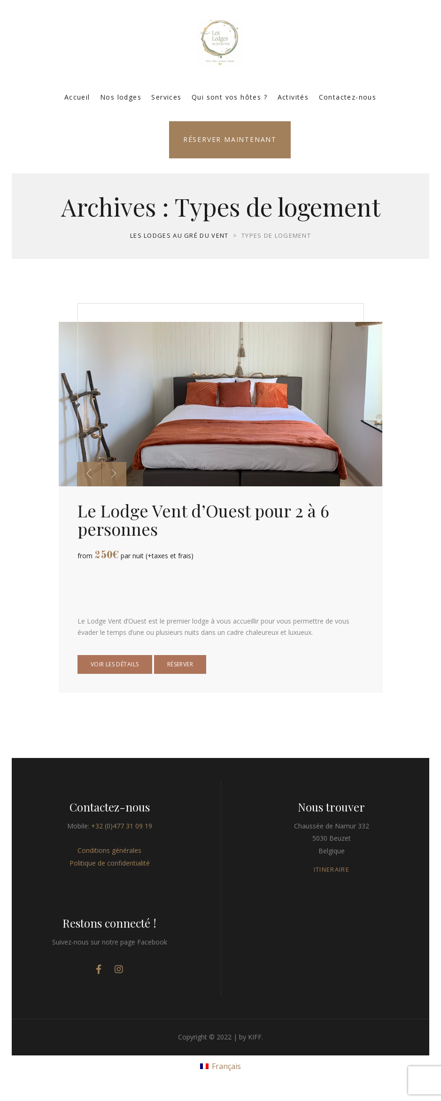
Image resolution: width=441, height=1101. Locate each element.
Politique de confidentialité (110, 863)
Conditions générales (109, 850)
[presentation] (89, 474)
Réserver (180, 664)
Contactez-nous (348, 97)
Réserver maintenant (230, 139)
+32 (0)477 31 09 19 (121, 825)
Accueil (77, 97)
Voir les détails (115, 664)
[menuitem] (220, 1065)
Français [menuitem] (226, 1066)
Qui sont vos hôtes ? (229, 97)
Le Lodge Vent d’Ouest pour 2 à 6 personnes (203, 519)
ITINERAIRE (331, 869)
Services (166, 97)
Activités (293, 97)
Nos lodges (120, 97)
